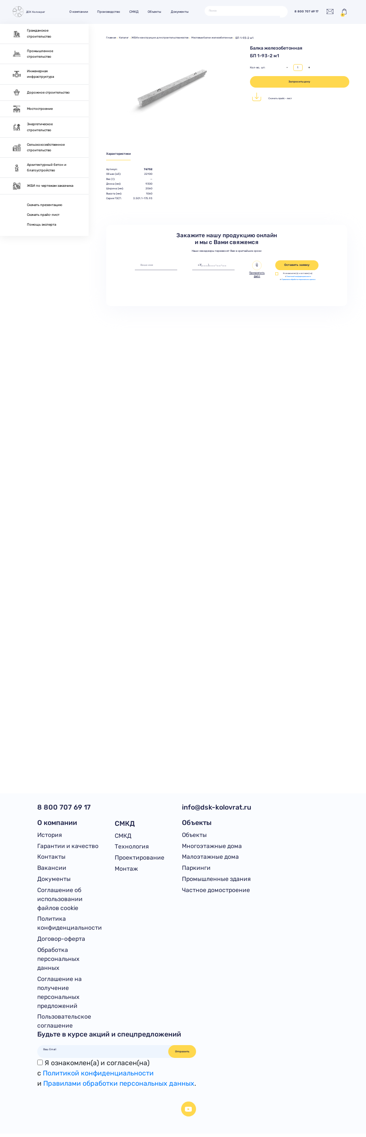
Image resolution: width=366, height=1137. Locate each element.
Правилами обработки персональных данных (300, 281)
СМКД (136, 12)
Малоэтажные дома (210, 858)
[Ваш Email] (103, 1052)
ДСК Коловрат (30, 11)
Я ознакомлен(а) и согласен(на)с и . (116, 1076)
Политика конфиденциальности (69, 926)
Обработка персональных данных (58, 961)
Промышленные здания (216, 880)
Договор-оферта (61, 941)
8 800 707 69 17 (304, 12)
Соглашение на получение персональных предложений (59, 995)
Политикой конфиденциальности (300, 277)
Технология (132, 847)
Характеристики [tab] (120, 154)
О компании (81, 12)
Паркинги (196, 869)
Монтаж (126, 869)
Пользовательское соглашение (64, 1024)
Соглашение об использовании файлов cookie (60, 900)
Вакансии (51, 869)
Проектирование (139, 858)
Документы (182, 12)
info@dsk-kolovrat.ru (216, 807)
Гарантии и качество (67, 847)
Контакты (51, 858)
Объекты (157, 12)
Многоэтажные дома (212, 847)
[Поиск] (242, 10)
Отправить (182, 1054)
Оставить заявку (296, 266)
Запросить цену (299, 81)
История (49, 835)
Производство (111, 12)
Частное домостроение (216, 891)
